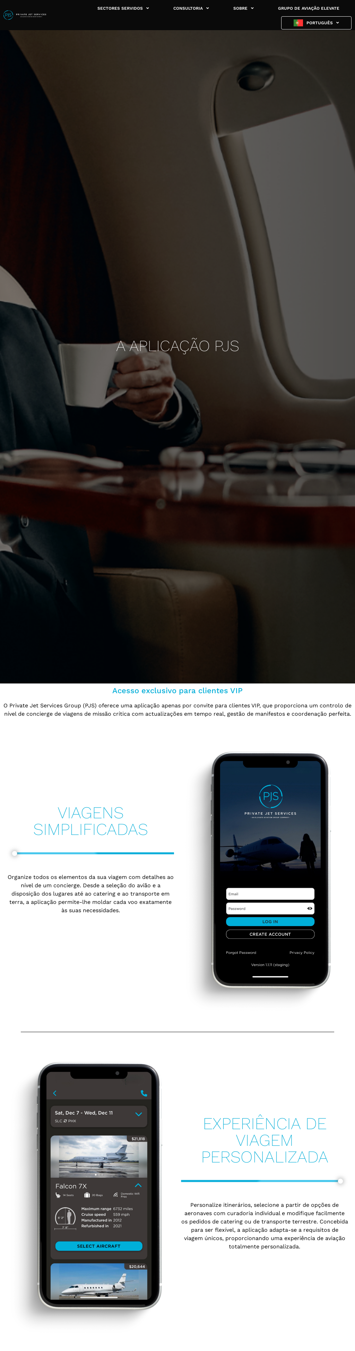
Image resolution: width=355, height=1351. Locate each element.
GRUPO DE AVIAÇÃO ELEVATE (308, 8)
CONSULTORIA (191, 8)
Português (322, 22)
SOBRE (243, 8)
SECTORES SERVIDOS (123, 8)
